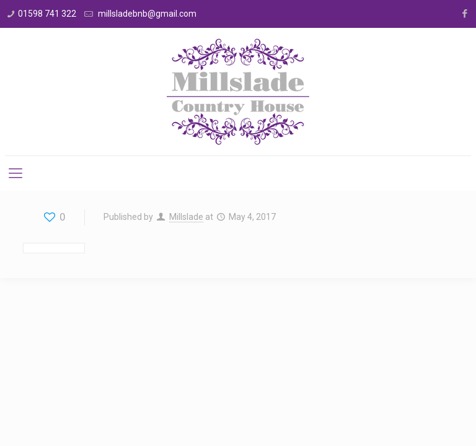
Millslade (186, 217)
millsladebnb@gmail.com (146, 14)
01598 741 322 (47, 14)
